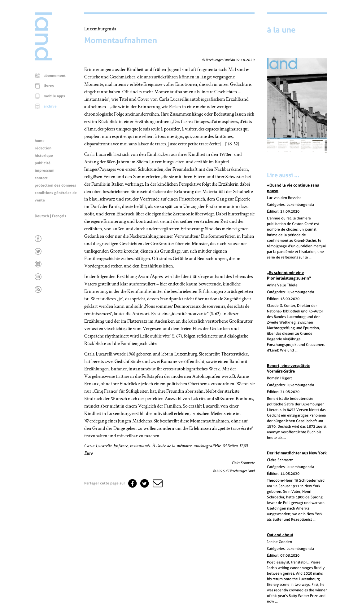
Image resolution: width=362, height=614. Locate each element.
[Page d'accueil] (43, 59)
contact (41, 178)
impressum (45, 170)
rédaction (43, 148)
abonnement (55, 75)
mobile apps (54, 96)
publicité (42, 163)
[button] (157, 483)
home (40, 141)
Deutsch (42, 216)
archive (50, 106)
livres (49, 86)
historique (44, 155)
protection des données (55, 185)
